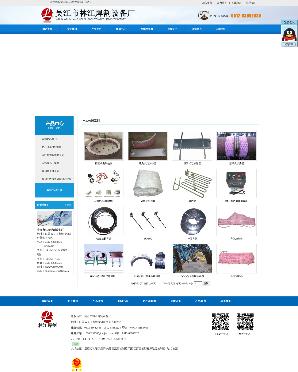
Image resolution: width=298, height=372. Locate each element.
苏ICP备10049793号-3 (83, 339)
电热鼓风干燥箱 (50, 163)
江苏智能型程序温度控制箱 (149, 348)
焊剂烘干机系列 (50, 171)
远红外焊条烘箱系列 (53, 155)
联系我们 (251, 2)
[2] (160, 283)
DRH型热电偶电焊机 (236, 201)
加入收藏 (207, 2)
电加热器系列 (49, 139)
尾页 (172, 283)
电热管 (192, 201)
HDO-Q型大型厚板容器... (192, 276)
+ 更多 (68, 205)
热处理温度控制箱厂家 (119, 348)
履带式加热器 (236, 163)
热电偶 (148, 238)
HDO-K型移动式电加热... (103, 276)
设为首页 (222, 2)
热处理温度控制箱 (52, 147)
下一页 (166, 283)
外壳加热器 (236, 276)
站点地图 (172, 348)
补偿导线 (192, 238)
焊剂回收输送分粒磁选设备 (56, 179)
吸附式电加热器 (148, 163)
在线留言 (237, 2)
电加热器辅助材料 (104, 201)
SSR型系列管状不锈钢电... (148, 276)
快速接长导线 (103, 238)
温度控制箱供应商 (95, 348)
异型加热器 (236, 238)
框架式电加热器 (103, 163)
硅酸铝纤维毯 (148, 201)
